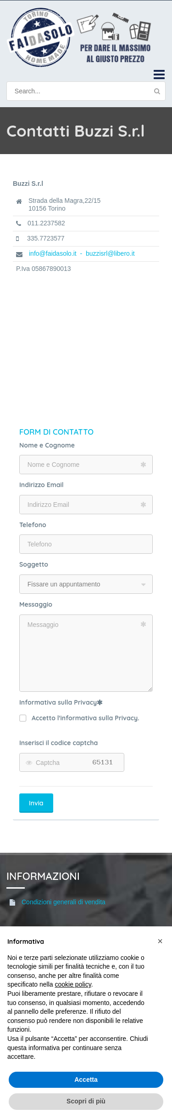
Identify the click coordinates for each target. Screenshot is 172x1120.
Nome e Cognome (47, 445)
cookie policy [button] (73, 984)
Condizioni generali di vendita (63, 902)
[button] (160, 941)
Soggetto (33, 564)
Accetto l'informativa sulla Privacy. (79, 718)
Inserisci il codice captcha (58, 743)
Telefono (32, 525)
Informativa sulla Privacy (61, 702)
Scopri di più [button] (86, 1101)
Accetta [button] (86, 1079)
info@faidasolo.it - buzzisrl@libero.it (82, 253)
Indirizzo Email (41, 485)
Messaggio (35, 604)
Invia (36, 803)
